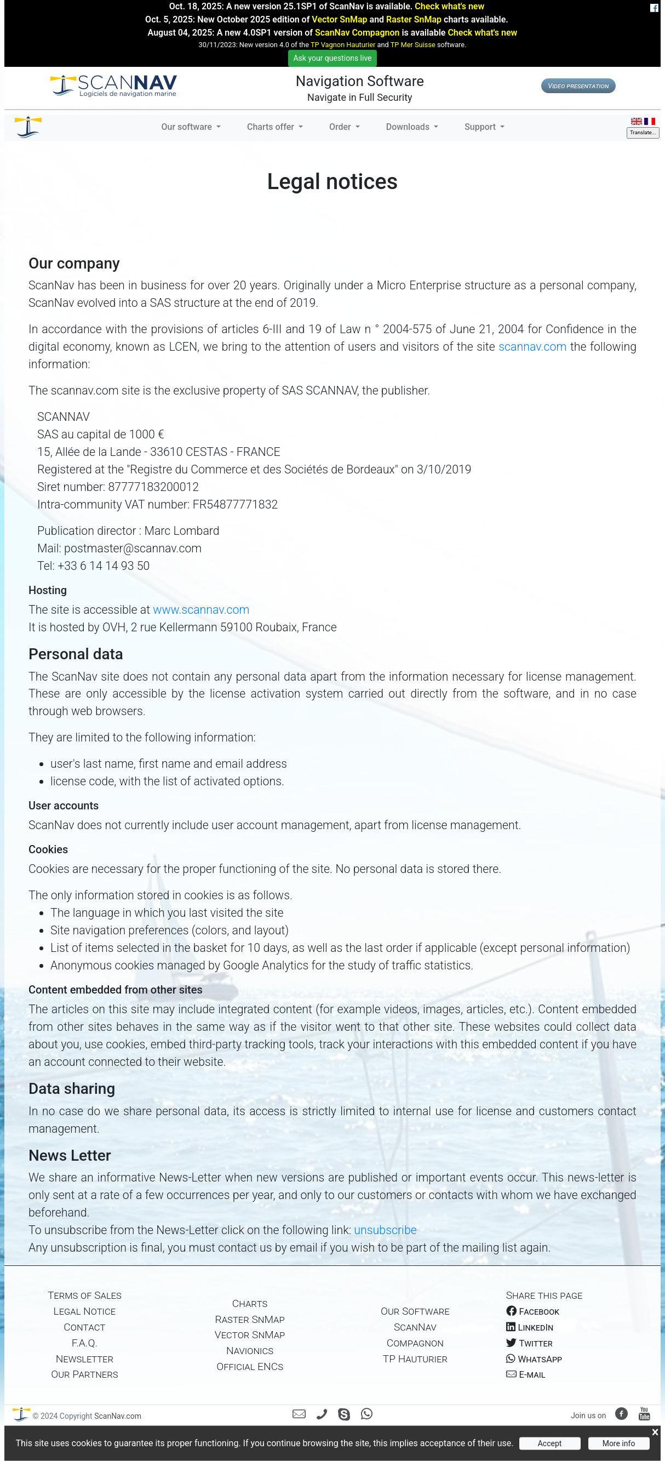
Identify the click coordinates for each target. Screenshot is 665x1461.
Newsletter (84, 1358)
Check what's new (449, 6)
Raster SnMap (414, 19)
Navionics (249, 1350)
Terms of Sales (85, 1295)
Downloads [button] (409, 127)
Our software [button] (187, 127)
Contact (84, 1327)
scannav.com (534, 346)
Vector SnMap (339, 19)
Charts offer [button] (271, 127)
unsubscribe (385, 1230)
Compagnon (415, 1343)
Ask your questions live (332, 58)
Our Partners (84, 1374)
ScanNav (415, 1327)
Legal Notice (85, 1311)
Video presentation (578, 86)
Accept (550, 1443)
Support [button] (481, 127)
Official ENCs (249, 1366)
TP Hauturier (415, 1358)
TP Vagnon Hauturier (343, 45)
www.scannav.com (201, 610)
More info (619, 1443)
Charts (250, 1303)
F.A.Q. (85, 1343)
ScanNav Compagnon (357, 32)
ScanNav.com (117, 1416)
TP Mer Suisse (413, 45)
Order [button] (341, 127)
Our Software (415, 1311)
